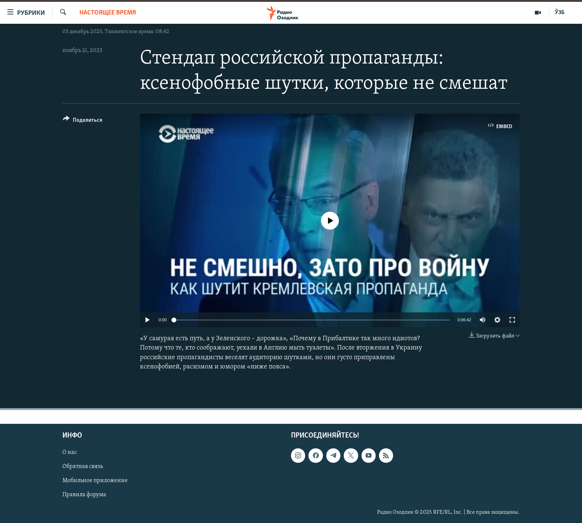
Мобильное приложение (95, 481)
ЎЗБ (560, 13)
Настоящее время (107, 12)
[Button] (82, 121)
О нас (69, 452)
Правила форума (84, 495)
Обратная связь (82, 467)
